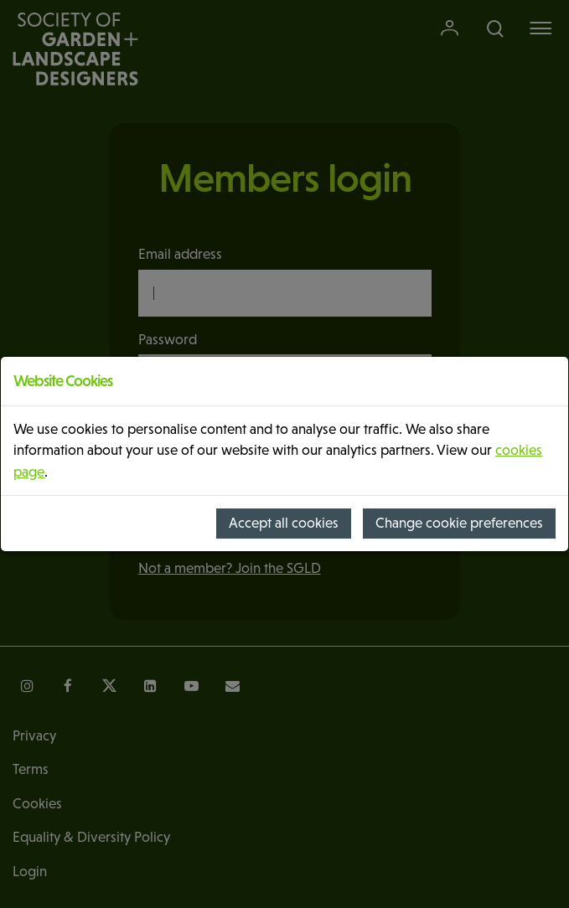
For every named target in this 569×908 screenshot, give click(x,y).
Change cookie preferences (459, 523)
